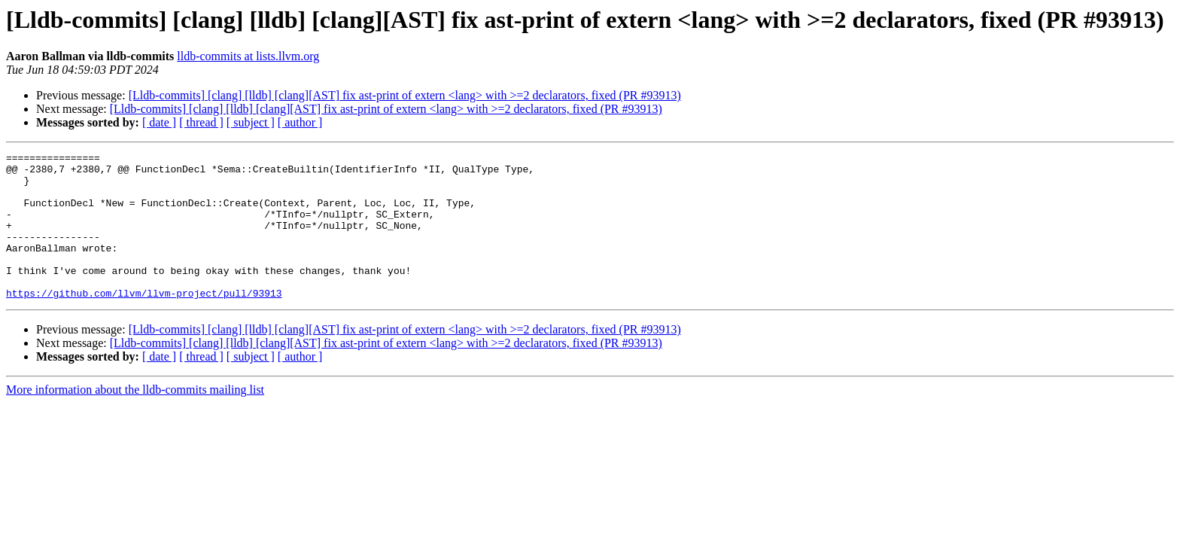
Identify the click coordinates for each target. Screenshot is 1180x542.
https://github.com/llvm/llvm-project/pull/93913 (144, 322)
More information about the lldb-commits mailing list (135, 419)
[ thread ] (201, 122)
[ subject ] (251, 122)
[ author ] (300, 122)
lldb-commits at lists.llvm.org (248, 56)
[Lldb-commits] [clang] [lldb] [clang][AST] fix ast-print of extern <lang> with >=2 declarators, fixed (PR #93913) (405, 95)
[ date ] (159, 122)
